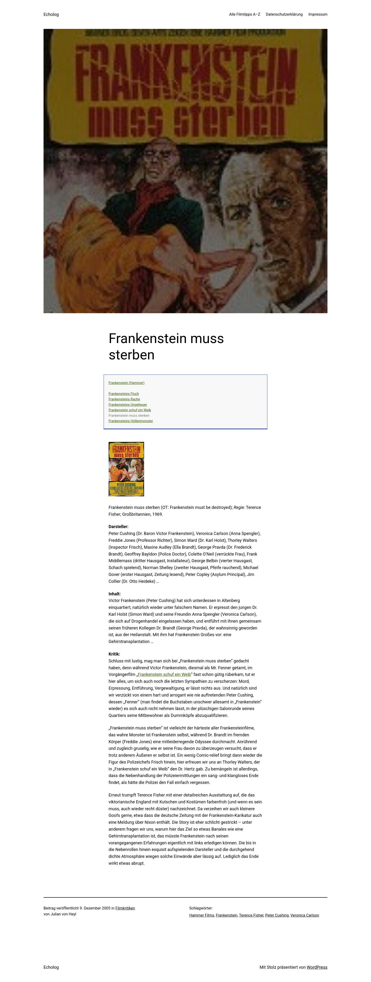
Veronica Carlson (304, 915)
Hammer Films (201, 915)
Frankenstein (226, 915)
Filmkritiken (125, 908)
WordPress (317, 967)
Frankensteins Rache (124, 399)
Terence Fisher (251, 915)
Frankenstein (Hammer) (126, 383)
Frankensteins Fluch (124, 394)
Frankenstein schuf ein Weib (130, 410)
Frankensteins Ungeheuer (128, 405)
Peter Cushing (277, 915)
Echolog (51, 14)
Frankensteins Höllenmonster (131, 421)
